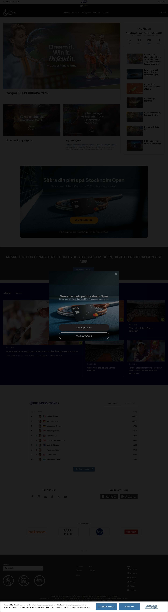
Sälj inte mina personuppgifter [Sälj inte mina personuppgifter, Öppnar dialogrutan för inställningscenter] (151, 607)
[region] (84, 607)
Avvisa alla (129, 607)
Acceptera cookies (106, 607)
